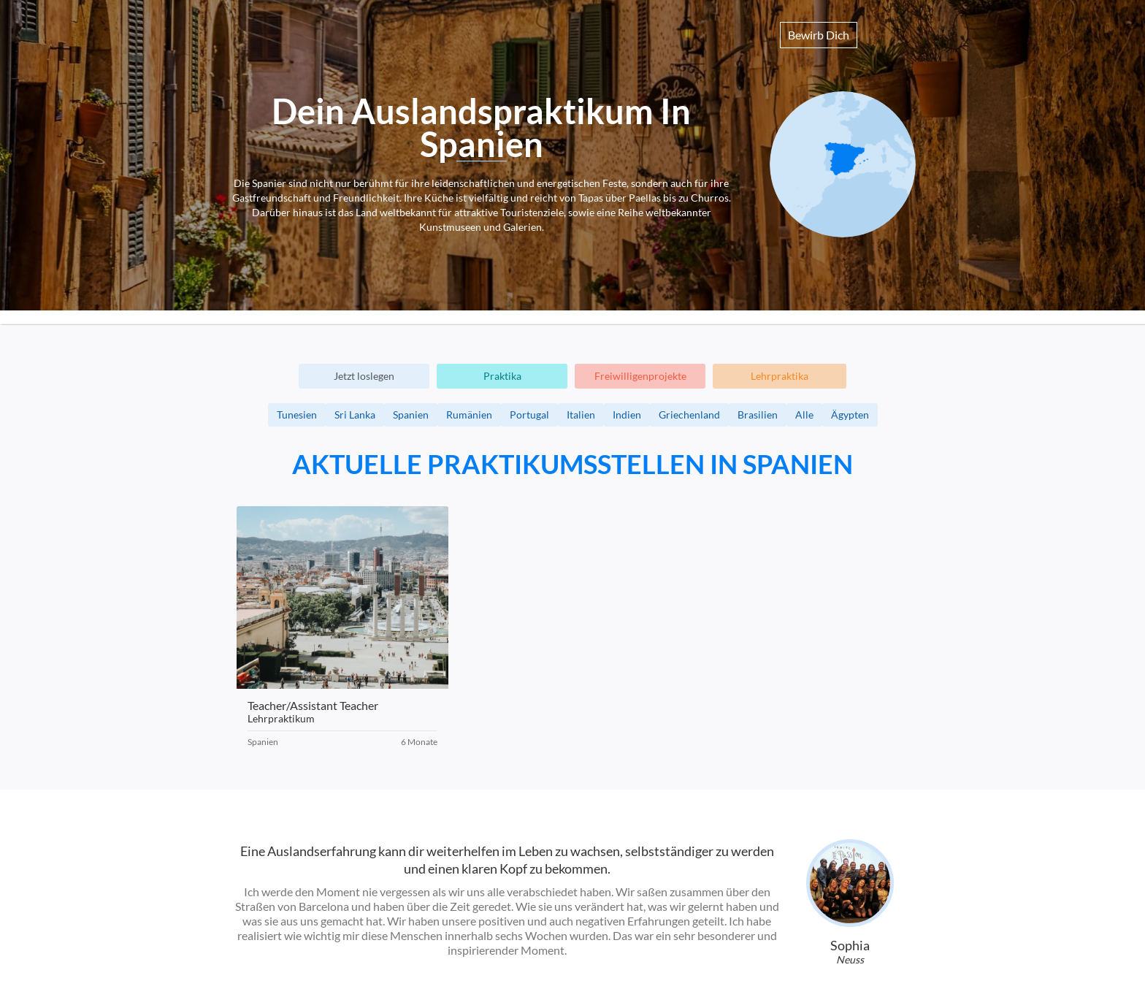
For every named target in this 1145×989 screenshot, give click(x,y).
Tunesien (297, 414)
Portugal (529, 414)
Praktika (502, 376)
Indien (627, 414)
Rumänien (469, 414)
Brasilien (758, 414)
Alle (804, 414)
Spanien (411, 414)
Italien (581, 414)
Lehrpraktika (779, 376)
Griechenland (689, 414)
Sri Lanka (354, 414)
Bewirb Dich (818, 35)
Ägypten (850, 414)
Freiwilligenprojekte (640, 376)
